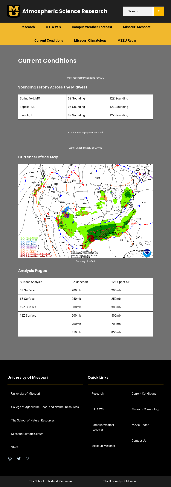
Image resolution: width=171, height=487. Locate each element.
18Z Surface (28, 315)
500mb (76, 315)
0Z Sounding (76, 98)
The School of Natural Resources (50, 481)
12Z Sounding (118, 98)
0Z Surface (27, 290)
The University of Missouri (120, 481)
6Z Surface (27, 299)
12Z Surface (28, 307)
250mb (76, 299)
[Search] (159, 11)
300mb (76, 307)
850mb (76, 332)
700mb (76, 324)
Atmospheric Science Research (64, 11)
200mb (76, 290)
